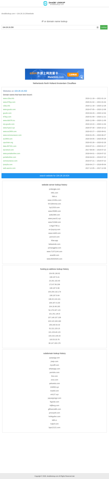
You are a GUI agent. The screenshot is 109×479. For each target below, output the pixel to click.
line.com (54, 376)
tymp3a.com (7, 164)
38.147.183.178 (54, 343)
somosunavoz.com (10, 161)
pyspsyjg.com (54, 358)
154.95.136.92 (54, 273)
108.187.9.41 (54, 277)
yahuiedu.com (54, 383)
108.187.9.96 (54, 288)
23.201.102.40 (54, 281)
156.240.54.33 (54, 325)
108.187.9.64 (54, 295)
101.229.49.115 (54, 332)
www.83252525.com (54, 259)
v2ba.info (6, 106)
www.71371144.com (54, 251)
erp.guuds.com (8, 124)
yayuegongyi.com (54, 398)
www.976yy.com (9, 102)
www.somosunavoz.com (12, 135)
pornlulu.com (54, 372)
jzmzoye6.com (54, 413)
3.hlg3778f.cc (54, 226)
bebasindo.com (54, 244)
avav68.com (54, 255)
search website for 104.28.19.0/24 (54, 176)
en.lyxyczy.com (54, 229)
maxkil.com (54, 391)
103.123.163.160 (54, 321)
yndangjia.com (54, 189)
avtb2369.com (54, 215)
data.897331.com (9, 146)
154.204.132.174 (54, 292)
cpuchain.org (8, 142)
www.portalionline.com (11, 153)
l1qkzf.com (54, 424)
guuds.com (7, 113)
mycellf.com (54, 365)
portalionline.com (9, 157)
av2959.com (7, 139)
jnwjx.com (54, 361)
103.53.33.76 (54, 339)
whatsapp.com (54, 369)
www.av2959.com (10, 131)
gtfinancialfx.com (54, 409)
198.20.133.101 (54, 299)
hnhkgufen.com (54, 416)
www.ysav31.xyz (54, 218)
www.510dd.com (54, 222)
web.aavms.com (9, 168)
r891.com (54, 193)
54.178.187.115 (54, 310)
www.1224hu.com (54, 200)
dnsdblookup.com (8, 14)
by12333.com (54, 207)
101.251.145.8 (54, 314)
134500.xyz (54, 387)
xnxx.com (54, 380)
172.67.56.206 (54, 284)
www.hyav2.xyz (9, 128)
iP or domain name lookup (54, 21)
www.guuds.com (9, 109)
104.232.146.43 (54, 336)
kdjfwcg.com (54, 405)
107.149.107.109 (54, 317)
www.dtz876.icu (9, 120)
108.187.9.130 (54, 303)
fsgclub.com (54, 402)
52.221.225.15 (54, 328)
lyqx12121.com (54, 427)
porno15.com (54, 237)
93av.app (54, 240)
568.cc (54, 196)
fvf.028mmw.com (54, 204)
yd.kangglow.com (54, 248)
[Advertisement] (54, 49)
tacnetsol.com (8, 150)
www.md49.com (54, 233)
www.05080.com (54, 211)
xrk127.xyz (54, 394)
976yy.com (7, 117)
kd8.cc (54, 420)
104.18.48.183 (54, 306)
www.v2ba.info (8, 98)
